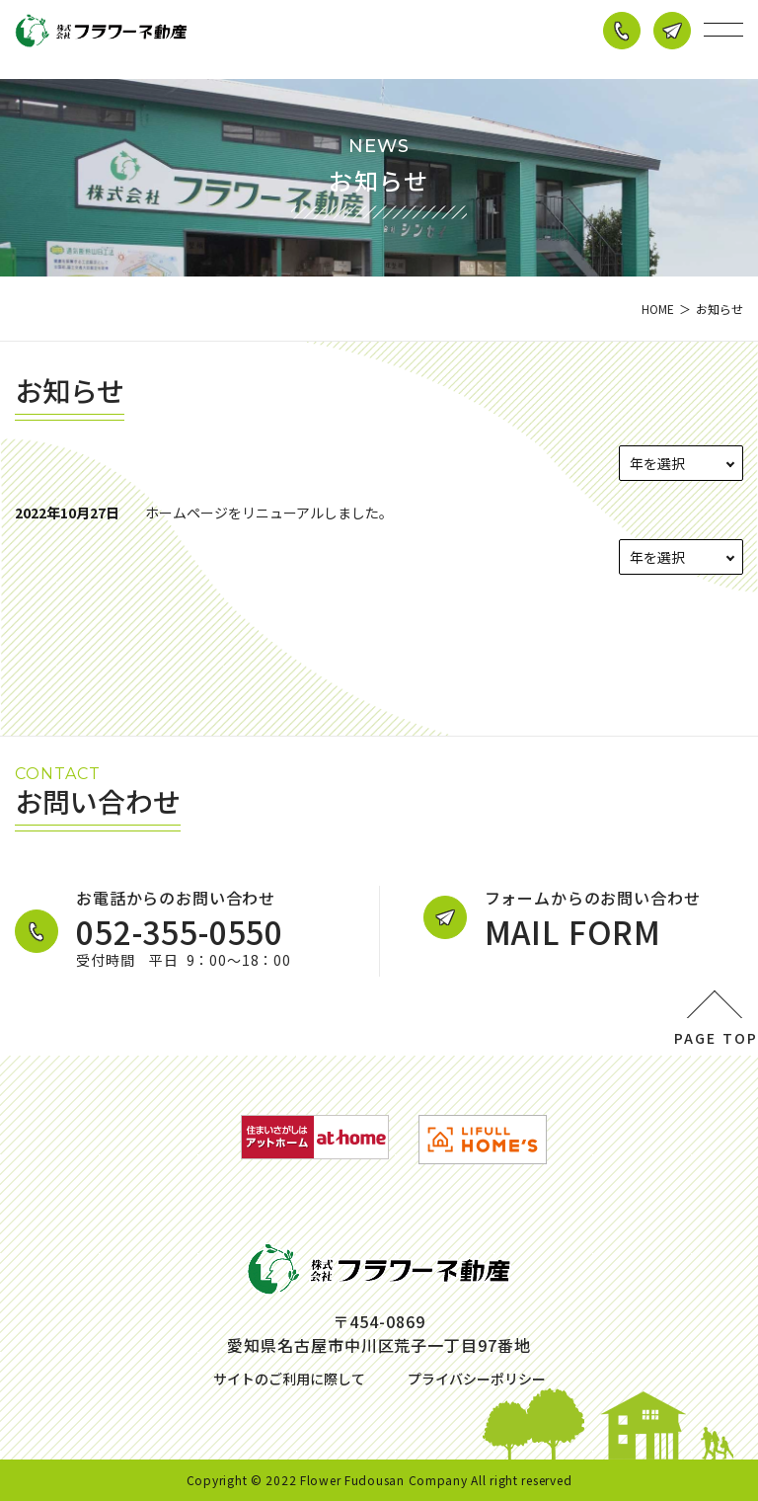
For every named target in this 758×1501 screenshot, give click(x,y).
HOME (658, 308)
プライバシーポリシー (477, 1378)
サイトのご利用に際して (289, 1378)
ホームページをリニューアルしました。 (269, 512)
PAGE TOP (716, 1038)
